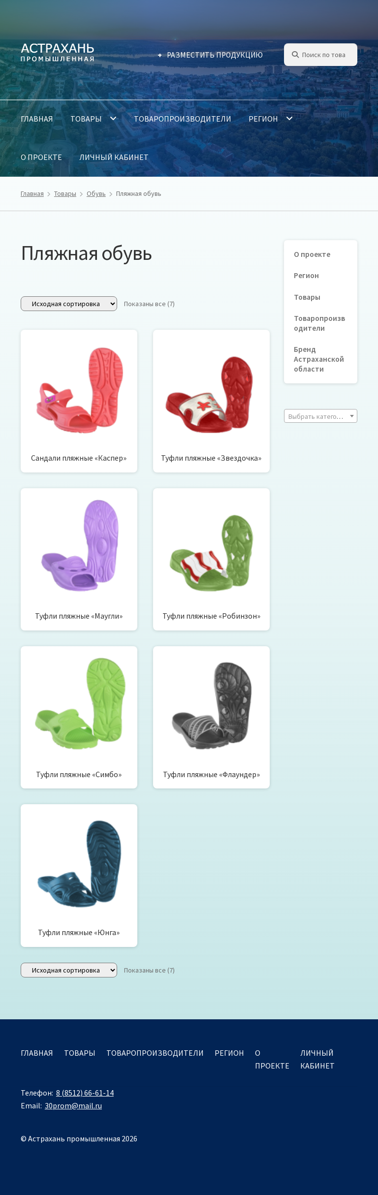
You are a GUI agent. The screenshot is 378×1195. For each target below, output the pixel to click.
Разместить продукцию (215, 55)
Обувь (96, 193)
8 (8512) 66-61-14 (85, 1093)
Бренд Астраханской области (319, 359)
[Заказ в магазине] (69, 303)
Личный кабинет (114, 157)
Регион (263, 119)
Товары (86, 119)
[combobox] (320, 416)
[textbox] (320, 416)
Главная (37, 119)
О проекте (41, 157)
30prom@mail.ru (73, 1105)
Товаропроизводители (182, 119)
